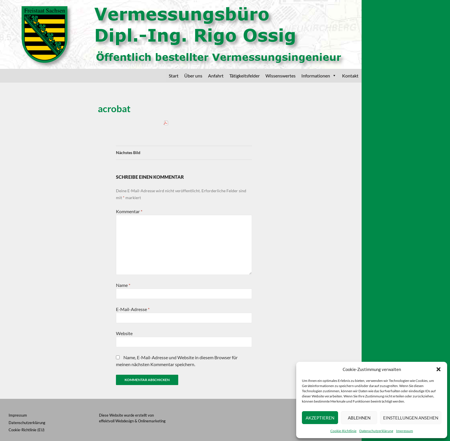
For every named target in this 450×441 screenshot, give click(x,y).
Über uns (193, 75)
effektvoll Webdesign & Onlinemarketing (132, 421)
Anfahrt (216, 75)
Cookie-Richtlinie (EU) (26, 430)
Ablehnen (359, 417)
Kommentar (129, 211)
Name (123, 285)
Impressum (404, 431)
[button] (438, 369)
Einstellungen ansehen (410, 417)
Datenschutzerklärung (376, 431)
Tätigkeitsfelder (244, 75)
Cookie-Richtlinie (343, 431)
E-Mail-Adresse (133, 309)
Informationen (318, 75)
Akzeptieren (320, 417)
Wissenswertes (280, 75)
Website (124, 333)
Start (174, 75)
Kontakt (350, 75)
